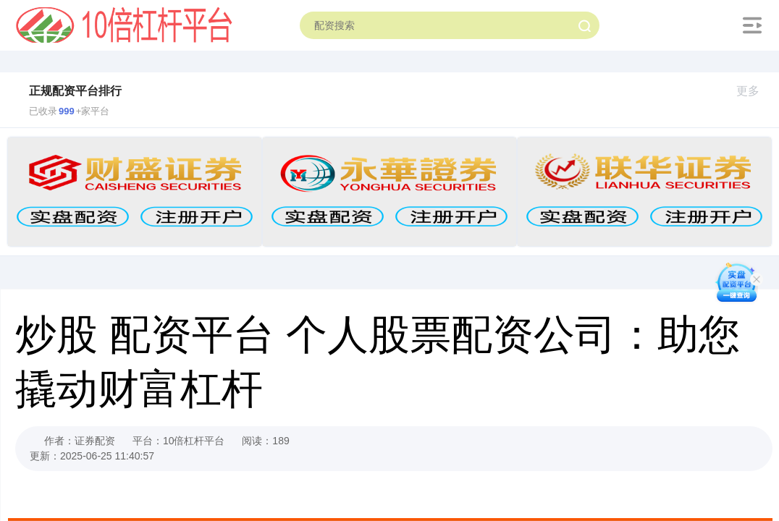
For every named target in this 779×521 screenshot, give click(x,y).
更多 (754, 91)
